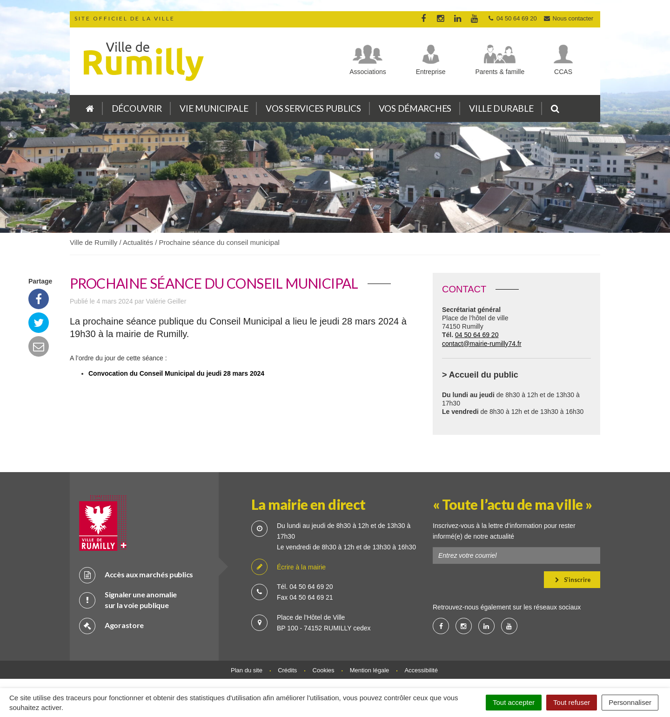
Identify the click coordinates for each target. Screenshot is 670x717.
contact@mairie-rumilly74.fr (482, 343)
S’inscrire (573, 579)
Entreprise (431, 71)
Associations (367, 71)
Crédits (287, 670)
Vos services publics (313, 108)
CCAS (563, 71)
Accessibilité (421, 670)
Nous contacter (568, 18)
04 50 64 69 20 (476, 334)
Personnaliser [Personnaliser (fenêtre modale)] (630, 702)
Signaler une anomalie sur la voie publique (128, 599)
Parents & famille (499, 71)
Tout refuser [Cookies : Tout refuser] (571, 702)
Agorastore (111, 625)
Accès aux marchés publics (136, 574)
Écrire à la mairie (288, 567)
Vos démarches (415, 108)
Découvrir (137, 108)
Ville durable (501, 108)
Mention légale (369, 670)
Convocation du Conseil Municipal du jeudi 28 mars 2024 (176, 373)
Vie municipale (214, 108)
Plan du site (246, 670)
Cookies (324, 670)
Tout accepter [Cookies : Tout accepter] (514, 702)
